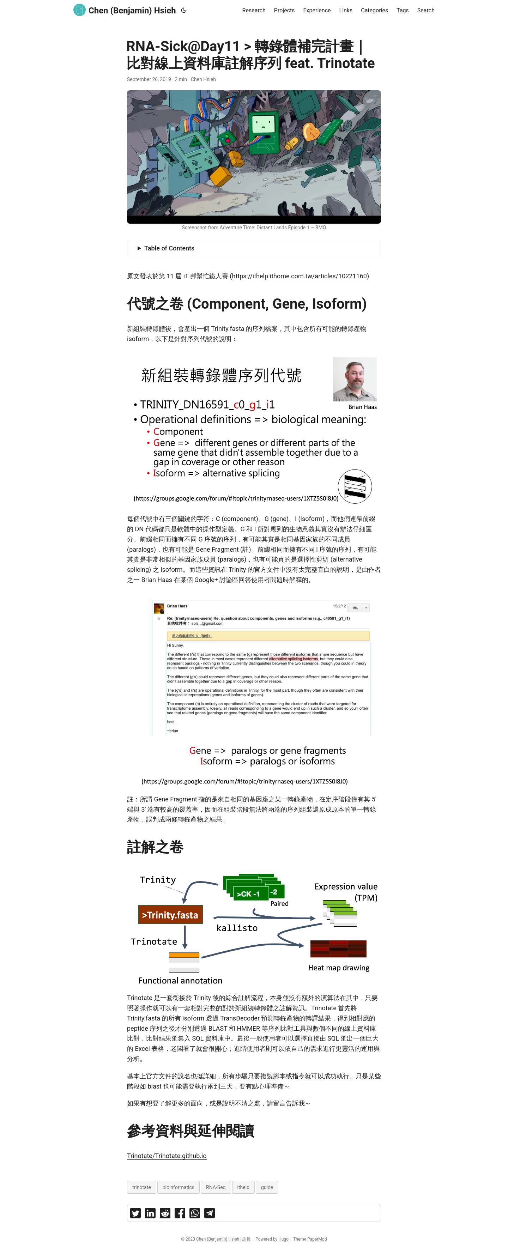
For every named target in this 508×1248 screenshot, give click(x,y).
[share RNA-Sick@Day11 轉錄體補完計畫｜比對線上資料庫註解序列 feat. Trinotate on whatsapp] (194, 1215)
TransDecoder (240, 1018)
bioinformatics (178, 1187)
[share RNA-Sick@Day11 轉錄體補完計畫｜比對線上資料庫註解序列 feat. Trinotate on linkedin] (150, 1215)
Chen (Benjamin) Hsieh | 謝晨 (223, 1239)
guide (267, 1187)
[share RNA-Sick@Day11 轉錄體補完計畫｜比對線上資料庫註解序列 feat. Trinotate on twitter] (135, 1215)
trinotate (141, 1187)
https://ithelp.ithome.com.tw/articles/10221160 (299, 276)
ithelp (243, 1187)
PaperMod (317, 1239)
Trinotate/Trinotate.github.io (167, 1155)
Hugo (283, 1239)
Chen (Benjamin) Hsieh (124, 10)
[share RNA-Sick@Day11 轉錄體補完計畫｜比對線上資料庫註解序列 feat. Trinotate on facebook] (180, 1215)
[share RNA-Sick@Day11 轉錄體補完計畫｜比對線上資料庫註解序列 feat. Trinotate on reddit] (165, 1215)
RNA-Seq (215, 1187)
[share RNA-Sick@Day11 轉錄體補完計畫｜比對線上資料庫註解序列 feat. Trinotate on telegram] (209, 1215)
